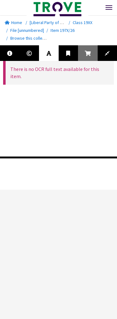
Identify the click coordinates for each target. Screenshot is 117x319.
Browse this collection (33, 38)
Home (13, 22)
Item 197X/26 (63, 30)
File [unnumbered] (27, 30)
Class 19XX (82, 22)
